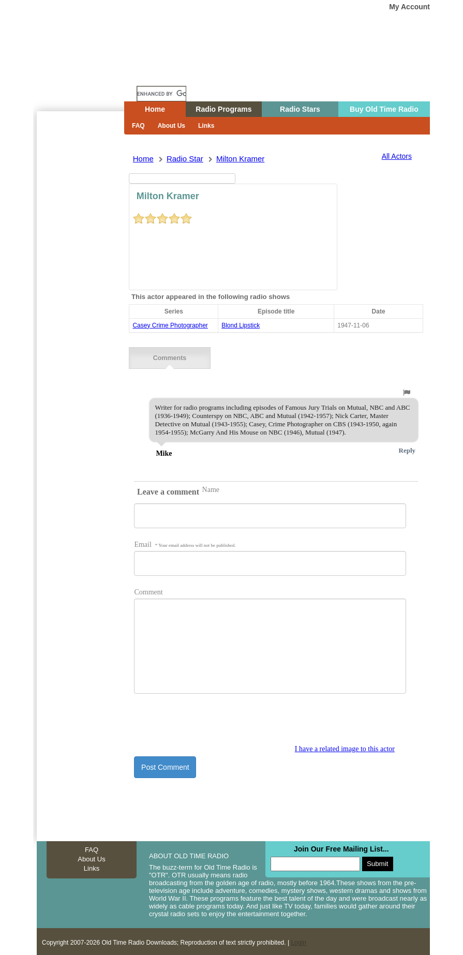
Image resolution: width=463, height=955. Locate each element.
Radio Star (185, 158)
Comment (148, 590)
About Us (171, 125)
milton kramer (240, 158)
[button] (406, 390)
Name (210, 487)
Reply (407, 448)
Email (184, 542)
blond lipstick (240, 325)
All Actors (397, 156)
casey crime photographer (169, 325)
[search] (161, 93)
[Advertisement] (80, 297)
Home (88, 74)
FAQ (138, 125)
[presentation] (212, 723)
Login (298, 940)
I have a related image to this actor (345, 747)
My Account (409, 7)
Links (206, 125)
